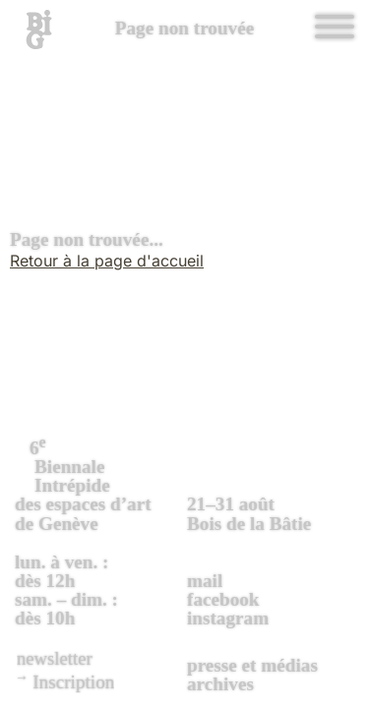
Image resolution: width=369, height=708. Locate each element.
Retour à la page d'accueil (107, 260)
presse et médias (252, 665)
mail (204, 580)
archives (220, 684)
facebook (223, 599)
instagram (228, 618)
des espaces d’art (98, 483)
